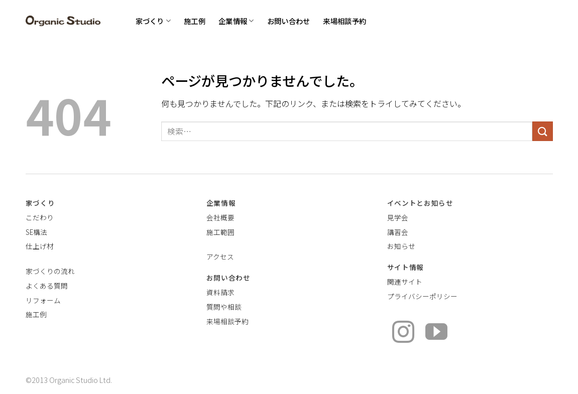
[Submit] (542, 131)
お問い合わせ (288, 21)
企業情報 (236, 21)
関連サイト (404, 282)
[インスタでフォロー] (403, 333)
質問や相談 (224, 307)
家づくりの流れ (50, 271)
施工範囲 (220, 232)
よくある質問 (47, 286)
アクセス (220, 256)
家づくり (153, 21)
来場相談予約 (344, 21)
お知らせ (401, 246)
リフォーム (43, 300)
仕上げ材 (40, 246)
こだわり (40, 217)
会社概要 (220, 217)
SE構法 (36, 232)
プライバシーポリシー (422, 296)
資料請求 (220, 292)
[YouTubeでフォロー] (436, 333)
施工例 (194, 21)
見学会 (397, 217)
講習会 (397, 232)
